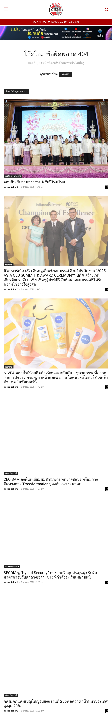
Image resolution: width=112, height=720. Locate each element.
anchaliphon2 (11, 187)
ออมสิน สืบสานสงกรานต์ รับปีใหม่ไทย (34, 182)
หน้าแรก (65, 74)
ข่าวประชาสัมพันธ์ (12, 566)
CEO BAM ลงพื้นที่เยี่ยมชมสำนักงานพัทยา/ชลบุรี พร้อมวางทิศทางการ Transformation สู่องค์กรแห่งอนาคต (51, 481)
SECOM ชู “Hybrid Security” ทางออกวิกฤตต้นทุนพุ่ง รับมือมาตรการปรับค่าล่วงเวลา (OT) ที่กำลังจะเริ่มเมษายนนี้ (50, 575)
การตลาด (8, 264)
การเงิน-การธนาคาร (13, 176)
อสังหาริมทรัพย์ (11, 473)
